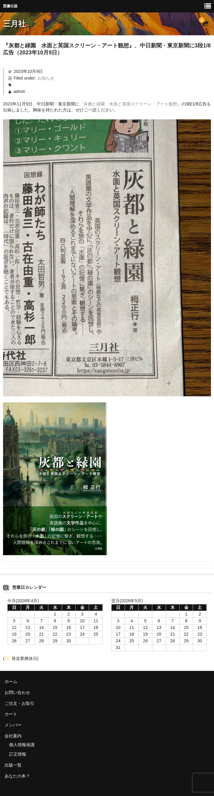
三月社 (14, 23)
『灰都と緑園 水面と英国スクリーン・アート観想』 (130, 103)
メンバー (13, 725)
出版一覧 (13, 765)
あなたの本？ (17, 776)
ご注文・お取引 (19, 703)
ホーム (11, 681)
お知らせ (45, 78)
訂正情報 (17, 754)
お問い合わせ (17, 692)
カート (11, 714)
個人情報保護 (22, 744)
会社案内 (13, 735)
